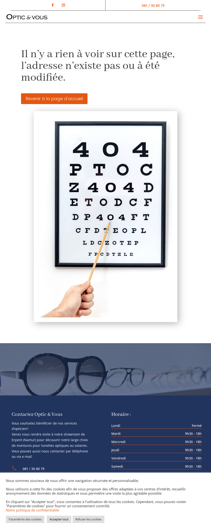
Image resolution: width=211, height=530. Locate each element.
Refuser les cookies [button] (88, 519)
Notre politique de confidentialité (32, 510)
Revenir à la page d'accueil (54, 98)
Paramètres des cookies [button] (25, 519)
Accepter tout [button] (59, 519)
